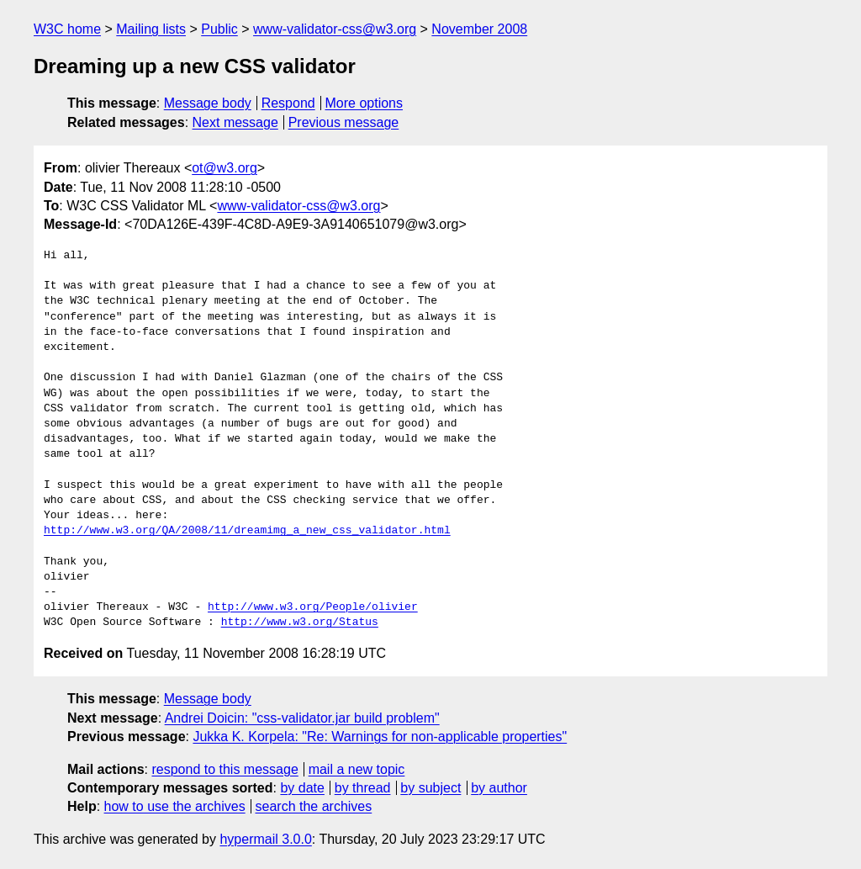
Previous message (343, 122)
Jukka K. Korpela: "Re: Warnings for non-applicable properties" (380, 736)
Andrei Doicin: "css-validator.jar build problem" (302, 718)
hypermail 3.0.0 (265, 839)
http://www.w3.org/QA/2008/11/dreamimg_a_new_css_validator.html (247, 530)
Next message (235, 122)
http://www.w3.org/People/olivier (313, 607)
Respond (288, 103)
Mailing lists (151, 29)
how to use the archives (175, 806)
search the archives (314, 806)
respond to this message (224, 769)
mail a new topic (357, 769)
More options (364, 103)
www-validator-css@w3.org (334, 29)
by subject (430, 788)
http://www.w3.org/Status (299, 622)
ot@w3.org (224, 168)
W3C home (67, 29)
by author (499, 788)
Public (219, 29)
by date (302, 788)
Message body (207, 103)
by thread (363, 788)
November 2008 (479, 29)
